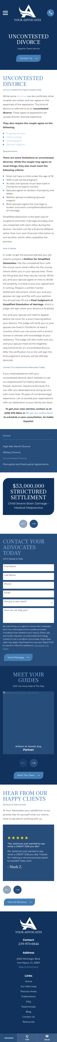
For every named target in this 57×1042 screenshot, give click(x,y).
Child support (14, 140)
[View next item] (34, 524)
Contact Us (28, 1016)
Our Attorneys (28, 986)
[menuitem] (28, 446)
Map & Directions (28, 967)
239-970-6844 (28, 944)
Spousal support (15, 144)
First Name (10, 566)
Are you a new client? (15, 601)
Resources (28, 1021)
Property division (15, 133)
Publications (28, 996)
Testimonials (28, 1006)
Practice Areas (28, 991)
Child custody (14, 137)
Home (28, 981)
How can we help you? (16, 610)
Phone (7, 584)
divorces (21, 96)
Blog (28, 1011)
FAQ (28, 1001)
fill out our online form (39, 413)
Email (7, 592)
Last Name (10, 575)
